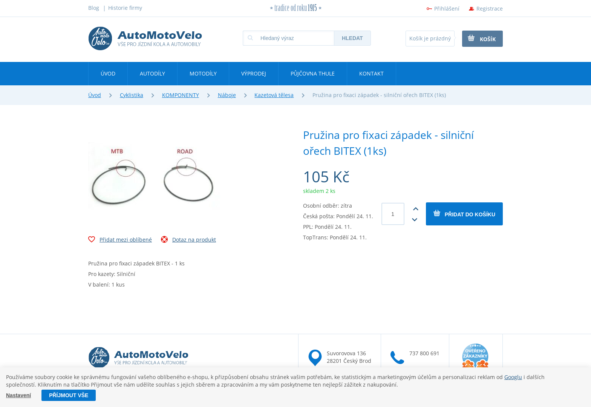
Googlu (513, 377)
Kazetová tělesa (274, 95)
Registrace (489, 8)
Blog (93, 7)
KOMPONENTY (180, 95)
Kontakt (371, 73)
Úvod (108, 73)
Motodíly (203, 73)
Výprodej (253, 73)
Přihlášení (446, 8)
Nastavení (18, 395)
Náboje (227, 95)
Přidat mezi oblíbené (120, 240)
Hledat (352, 38)
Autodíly (152, 73)
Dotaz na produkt (188, 240)
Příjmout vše (68, 395)
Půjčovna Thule (313, 73)
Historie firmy (125, 7)
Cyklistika (131, 95)
